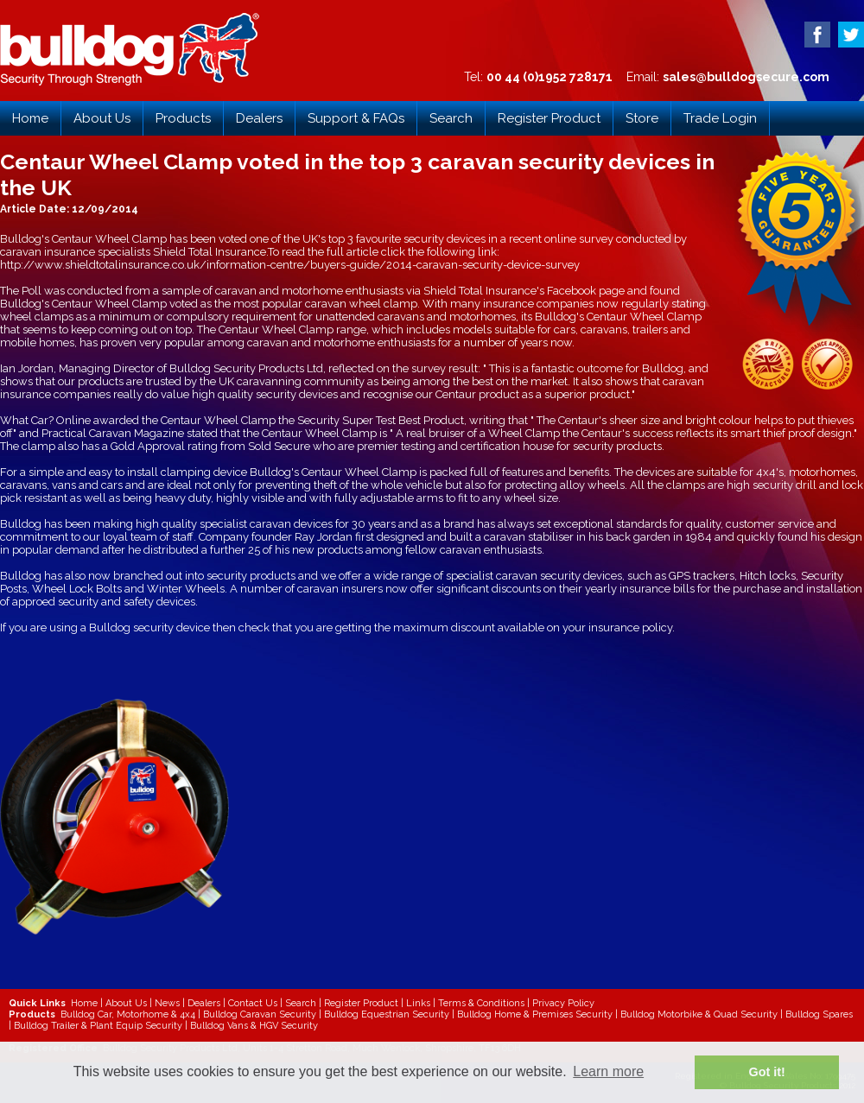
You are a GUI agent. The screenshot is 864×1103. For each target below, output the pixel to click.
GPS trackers (701, 575)
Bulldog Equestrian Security (386, 1014)
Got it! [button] (767, 1072)
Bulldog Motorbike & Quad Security (699, 1014)
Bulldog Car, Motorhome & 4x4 (127, 1014)
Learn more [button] (608, 1071)
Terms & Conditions (481, 1003)
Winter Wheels (186, 588)
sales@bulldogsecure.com (746, 77)
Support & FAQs (356, 118)
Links (418, 1003)
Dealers (259, 118)
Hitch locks (768, 575)
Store (642, 118)
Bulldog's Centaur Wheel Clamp (83, 238)
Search (451, 118)
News (167, 1003)
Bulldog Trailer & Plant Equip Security (98, 1025)
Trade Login (720, 118)
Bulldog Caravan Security (259, 1014)
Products (183, 118)
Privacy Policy (563, 1003)
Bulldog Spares (819, 1014)
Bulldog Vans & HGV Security (254, 1025)
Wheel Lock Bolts (77, 588)
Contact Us (252, 1003)
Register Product (549, 118)
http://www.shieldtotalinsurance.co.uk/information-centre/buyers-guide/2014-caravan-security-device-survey (290, 264)
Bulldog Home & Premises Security (535, 1014)
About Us (101, 118)
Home (30, 118)
